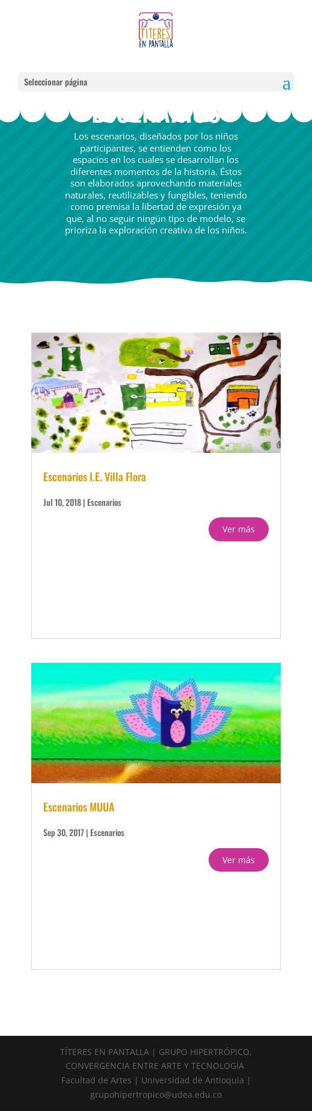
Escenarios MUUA (78, 806)
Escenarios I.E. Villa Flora (94, 476)
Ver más (238, 529)
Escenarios (104, 502)
